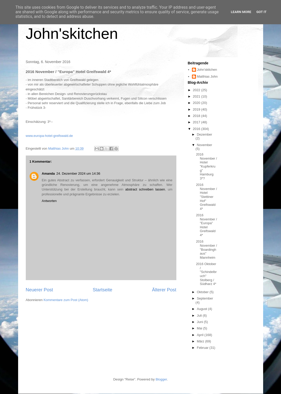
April (200, 335)
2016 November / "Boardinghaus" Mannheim (206, 249)
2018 (197, 116)
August (202, 309)
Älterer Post (164, 289)
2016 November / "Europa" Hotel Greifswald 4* (206, 225)
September (205, 298)
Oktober (203, 292)
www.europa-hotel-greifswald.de (49, 136)
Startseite (102, 289)
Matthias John (207, 76)
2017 (197, 122)
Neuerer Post (39, 289)
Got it (261, 12)
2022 (197, 90)
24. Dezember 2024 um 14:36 (78, 173)
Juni (200, 322)
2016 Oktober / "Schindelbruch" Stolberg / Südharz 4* (206, 274)
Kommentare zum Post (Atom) (66, 300)
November (204, 145)
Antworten (49, 201)
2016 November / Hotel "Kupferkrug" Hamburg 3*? (206, 166)
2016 (197, 129)
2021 (197, 96)
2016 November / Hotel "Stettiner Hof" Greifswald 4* (206, 197)
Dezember (204, 134)
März (201, 341)
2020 (197, 103)
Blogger (161, 379)
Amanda (48, 173)
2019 (197, 109)
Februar (203, 348)
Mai (200, 328)
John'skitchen (72, 33)
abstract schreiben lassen (145, 189)
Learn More (241, 12)
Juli (200, 315)
